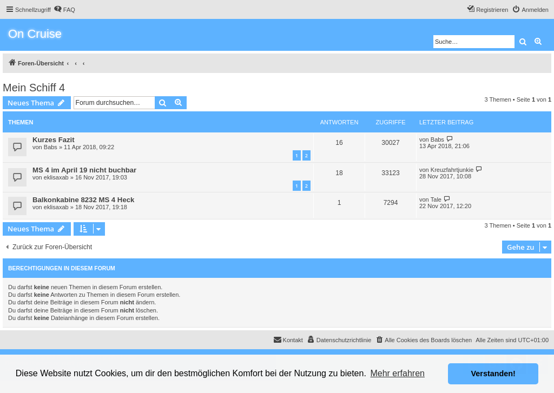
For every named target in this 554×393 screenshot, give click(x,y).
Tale (436, 199)
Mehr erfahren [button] (397, 373)
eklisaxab (56, 177)
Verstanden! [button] (493, 373)
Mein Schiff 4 (34, 88)
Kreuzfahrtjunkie (452, 169)
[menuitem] (64, 9)
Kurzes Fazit (53, 140)
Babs (50, 147)
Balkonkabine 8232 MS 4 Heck (83, 200)
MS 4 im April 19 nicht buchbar (84, 170)
